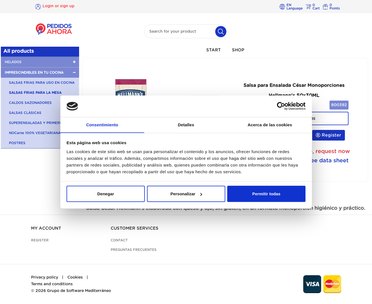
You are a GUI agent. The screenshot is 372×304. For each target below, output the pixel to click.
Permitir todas (266, 193)
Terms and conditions (52, 284)
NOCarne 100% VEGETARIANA (35, 133)
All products (18, 51)
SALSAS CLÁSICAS (25, 113)
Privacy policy (44, 277)
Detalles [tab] (186, 124)
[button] (40, 62)
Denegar (105, 193)
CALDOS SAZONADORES (30, 102)
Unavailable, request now (314, 151)
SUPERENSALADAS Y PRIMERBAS (38, 123)
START (213, 50)
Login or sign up (58, 6)
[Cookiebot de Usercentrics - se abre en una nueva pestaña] (281, 106)
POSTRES (17, 143)
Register (328, 135)
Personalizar (186, 193)
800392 (339, 105)
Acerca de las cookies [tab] (270, 124)
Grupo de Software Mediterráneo (79, 291)
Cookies (75, 277)
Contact (119, 240)
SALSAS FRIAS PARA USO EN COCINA (42, 82)
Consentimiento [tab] (102, 124)
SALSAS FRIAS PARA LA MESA (35, 92)
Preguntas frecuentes (134, 249)
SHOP (238, 50)
